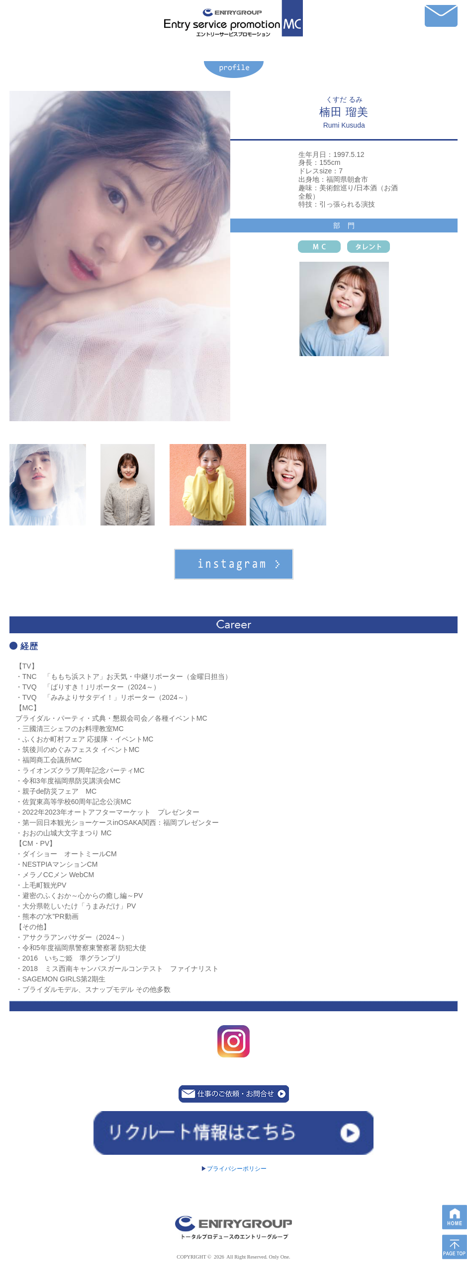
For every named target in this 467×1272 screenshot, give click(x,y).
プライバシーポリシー (234, 1168)
